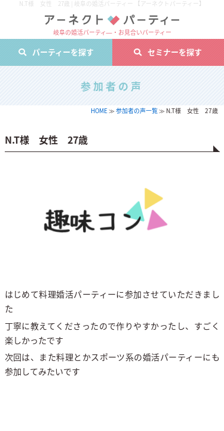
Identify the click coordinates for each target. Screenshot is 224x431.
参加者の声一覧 (137, 110)
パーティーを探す (63, 51)
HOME (99, 110)
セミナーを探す (175, 51)
